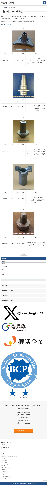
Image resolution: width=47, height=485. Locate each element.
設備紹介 (4, 471)
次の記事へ (23, 254)
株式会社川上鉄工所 (8, 3)
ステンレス (4, 274)
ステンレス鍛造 (6, 464)
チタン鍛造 (5, 462)
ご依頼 (4, 474)
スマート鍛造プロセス (5, 467)
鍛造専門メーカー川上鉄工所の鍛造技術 (9, 456)
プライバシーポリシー (5, 478)
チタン (3, 272)
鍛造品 (3, 261)
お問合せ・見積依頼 (5, 473)
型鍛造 (3, 263)
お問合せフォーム (23, 430)
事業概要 (3, 455)
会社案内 (3, 469)
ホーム (2, 453)
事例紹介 (4, 258)
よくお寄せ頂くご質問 (7, 476)
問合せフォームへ (6, 24)
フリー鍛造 (4, 266)
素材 (3, 269)
